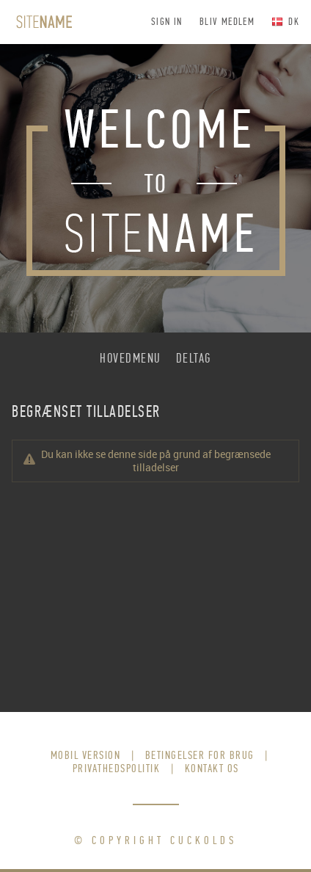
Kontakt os (212, 768)
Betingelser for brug (200, 755)
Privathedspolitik (117, 768)
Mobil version (86, 755)
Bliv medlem (227, 21)
